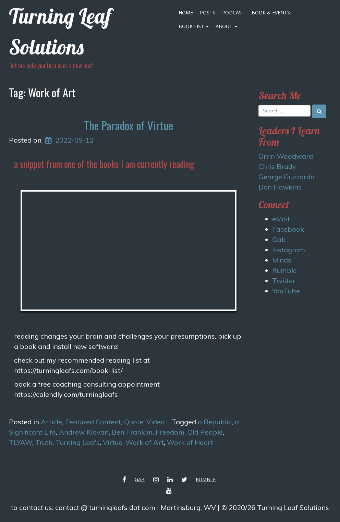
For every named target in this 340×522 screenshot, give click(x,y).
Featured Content (93, 421)
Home (186, 12)
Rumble (284, 270)
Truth (43, 442)
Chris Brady (277, 166)
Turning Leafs (78, 442)
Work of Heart (190, 442)
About (226, 26)
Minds (281, 260)
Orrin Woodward (285, 156)
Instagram (288, 249)
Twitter (283, 280)
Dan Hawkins (280, 187)
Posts (207, 12)
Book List (194, 26)
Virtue (112, 442)
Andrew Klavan (84, 432)
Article (51, 421)
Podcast (233, 12)
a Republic (215, 421)
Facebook (288, 229)
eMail (280, 219)
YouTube (286, 291)
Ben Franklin (132, 432)
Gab (279, 239)
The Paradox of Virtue (128, 125)
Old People (205, 432)
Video (155, 421)
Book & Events (271, 12)
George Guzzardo (286, 176)
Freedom (170, 432)
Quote (133, 421)
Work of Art (144, 442)
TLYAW (20, 442)
